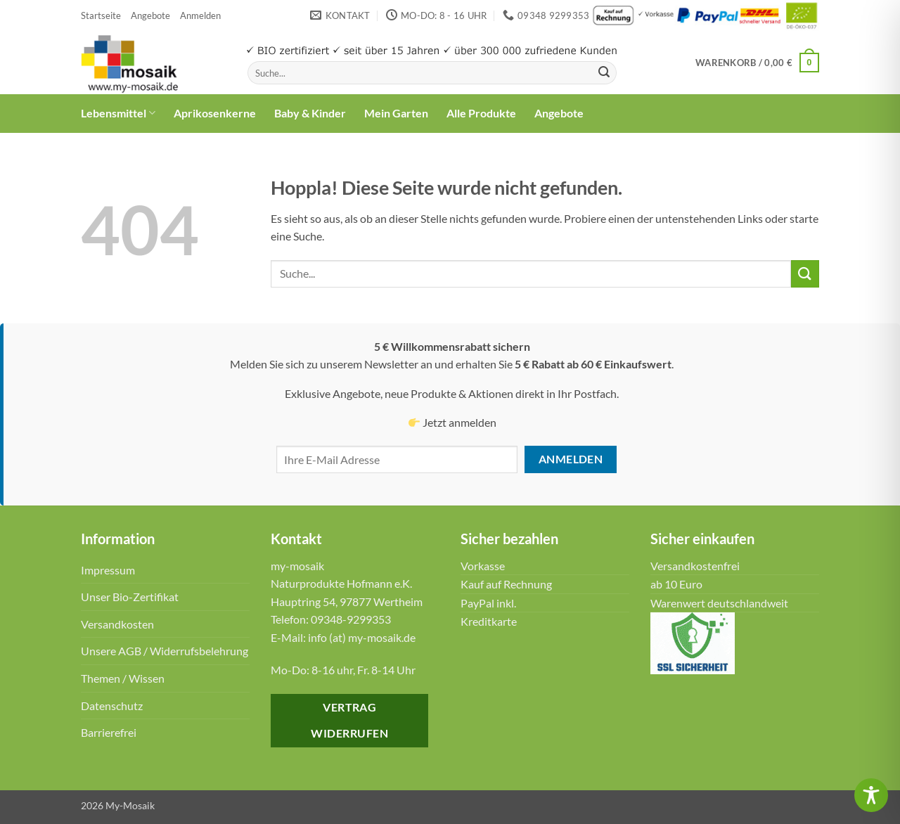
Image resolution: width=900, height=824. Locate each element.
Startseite (101, 15)
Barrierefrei (108, 732)
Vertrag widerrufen (349, 720)
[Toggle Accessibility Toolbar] (871, 795)
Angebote (150, 15)
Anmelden (571, 459)
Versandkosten (117, 624)
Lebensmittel (118, 113)
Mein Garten (396, 113)
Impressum (108, 570)
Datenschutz (112, 705)
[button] (200, 15)
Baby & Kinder (310, 113)
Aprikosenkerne (215, 113)
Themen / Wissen (123, 678)
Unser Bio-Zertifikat (130, 596)
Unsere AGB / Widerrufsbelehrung (164, 650)
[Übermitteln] (604, 73)
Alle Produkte (481, 113)
